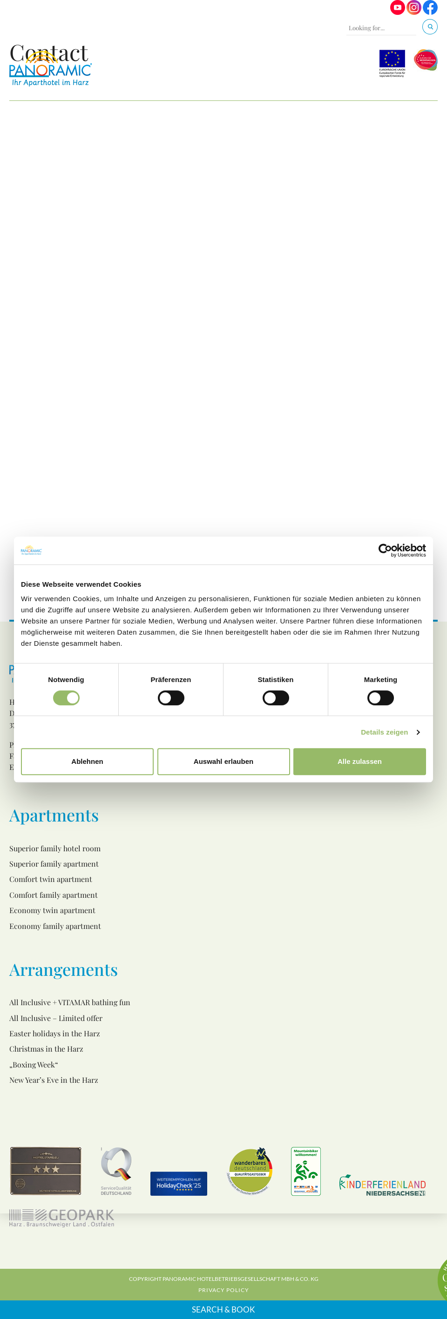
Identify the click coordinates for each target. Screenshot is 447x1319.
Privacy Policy (223, 1289)
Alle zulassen (360, 761)
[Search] (430, 26)
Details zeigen (384, 732)
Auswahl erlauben (223, 761)
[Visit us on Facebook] (430, 12)
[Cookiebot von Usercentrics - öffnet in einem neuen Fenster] (385, 550)
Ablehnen (87, 761)
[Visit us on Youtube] (397, 12)
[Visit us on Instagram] (413, 12)
